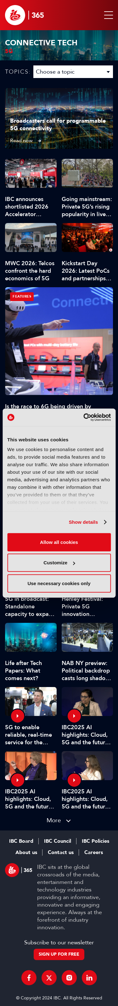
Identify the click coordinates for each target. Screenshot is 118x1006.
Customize (59, 562)
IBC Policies (95, 841)
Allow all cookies (59, 542)
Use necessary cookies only (58, 583)
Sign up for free (59, 954)
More (54, 820)
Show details (83, 522)
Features (22, 296)
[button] (107, 15)
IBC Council (57, 841)
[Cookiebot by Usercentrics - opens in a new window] (84, 417)
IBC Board (21, 841)
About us (26, 852)
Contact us (61, 852)
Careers (93, 852)
